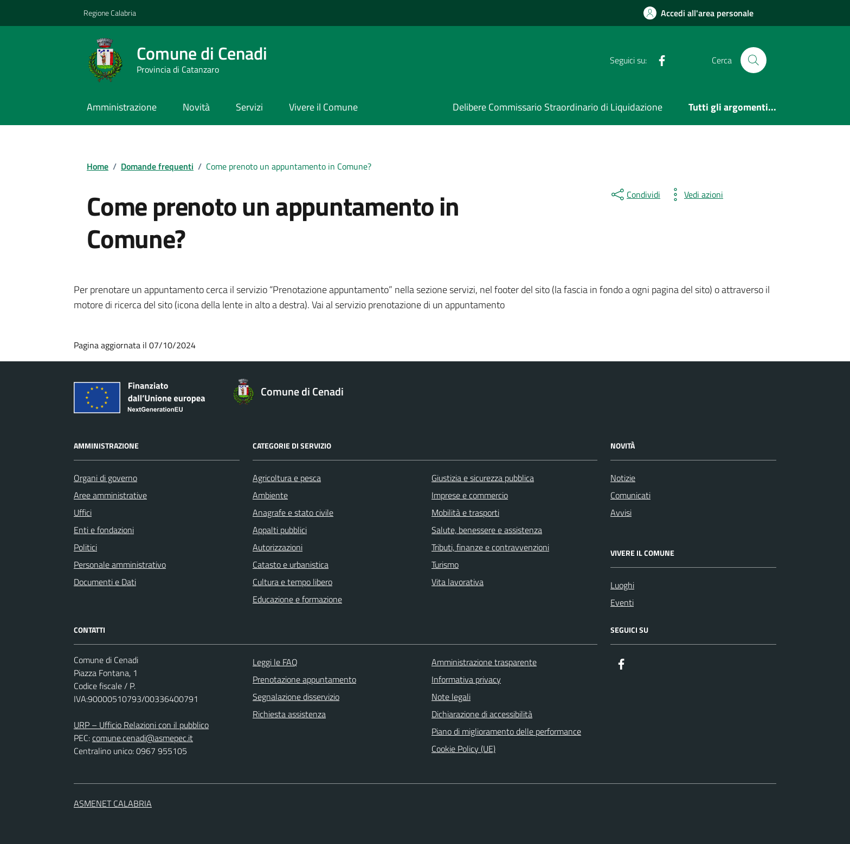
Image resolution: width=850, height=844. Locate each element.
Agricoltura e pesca (287, 477)
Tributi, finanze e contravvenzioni (490, 547)
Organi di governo (105, 477)
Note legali (451, 696)
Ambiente (270, 495)
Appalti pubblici (280, 529)
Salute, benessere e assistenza (487, 529)
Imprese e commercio (470, 495)
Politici (85, 547)
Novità (196, 107)
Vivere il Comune (323, 107)
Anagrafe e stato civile (293, 512)
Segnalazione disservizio (296, 696)
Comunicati (630, 495)
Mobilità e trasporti (465, 512)
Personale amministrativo (120, 564)
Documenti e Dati (105, 581)
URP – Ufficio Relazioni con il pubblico (141, 724)
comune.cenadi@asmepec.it (142, 737)
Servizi (249, 107)
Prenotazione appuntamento (304, 679)
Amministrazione (122, 107)
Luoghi (622, 585)
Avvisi (621, 512)
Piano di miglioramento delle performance (506, 731)
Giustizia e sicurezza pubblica (483, 477)
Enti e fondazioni (104, 529)
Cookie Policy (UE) (463, 748)
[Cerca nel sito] (753, 60)
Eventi (622, 602)
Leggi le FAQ (275, 661)
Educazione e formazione (297, 599)
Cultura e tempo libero (292, 581)
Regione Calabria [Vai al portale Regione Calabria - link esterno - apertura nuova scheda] (109, 12)
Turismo (445, 564)
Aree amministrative (110, 495)
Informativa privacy (466, 679)
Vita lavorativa (458, 581)
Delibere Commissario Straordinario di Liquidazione (557, 107)
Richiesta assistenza (289, 713)
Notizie (622, 477)
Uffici (83, 512)
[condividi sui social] (634, 194)
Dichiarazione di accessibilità (482, 713)
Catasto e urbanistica (291, 564)
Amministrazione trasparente (484, 661)
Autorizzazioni (277, 547)
